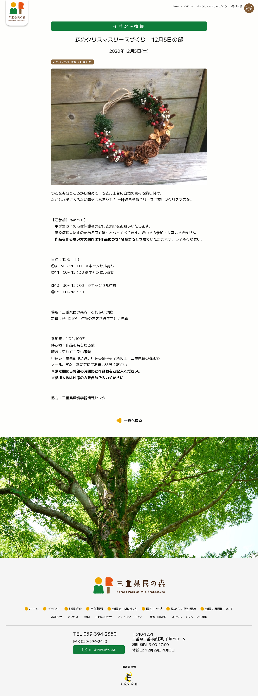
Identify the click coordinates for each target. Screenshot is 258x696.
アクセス (72, 617)
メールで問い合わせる (99, 650)
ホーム (175, 6)
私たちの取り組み (183, 608)
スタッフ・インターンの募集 (189, 617)
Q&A (87, 617)
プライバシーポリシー (130, 617)
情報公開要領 (158, 617)
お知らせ (56, 617)
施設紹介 (75, 608)
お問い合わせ (104, 617)
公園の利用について (219, 608)
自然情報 (97, 608)
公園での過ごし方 (124, 608)
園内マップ (154, 608)
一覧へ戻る (132, 420)
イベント (188, 6)
